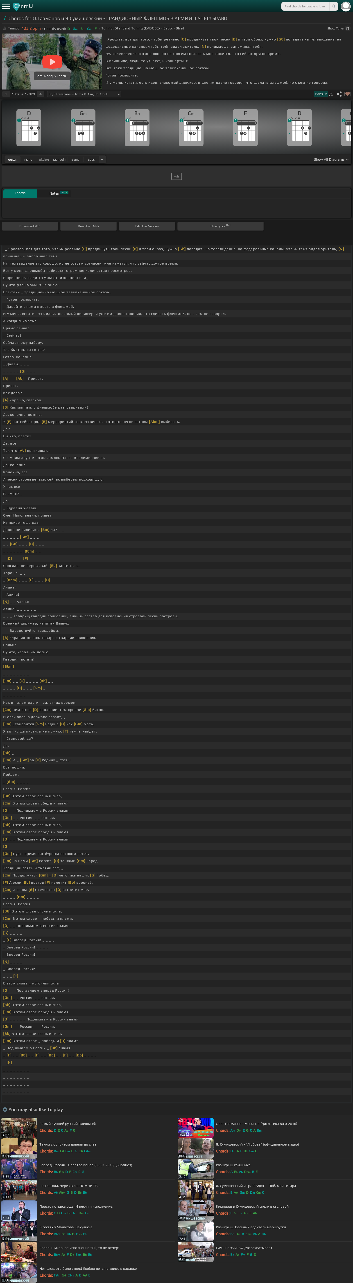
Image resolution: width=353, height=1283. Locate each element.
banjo (75, 159)
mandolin (59, 159)
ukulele (44, 159)
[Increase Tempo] (40, 94)
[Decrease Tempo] (6, 94)
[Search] (333, 6)
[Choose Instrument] (102, 159)
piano (28, 159)
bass (91, 159)
